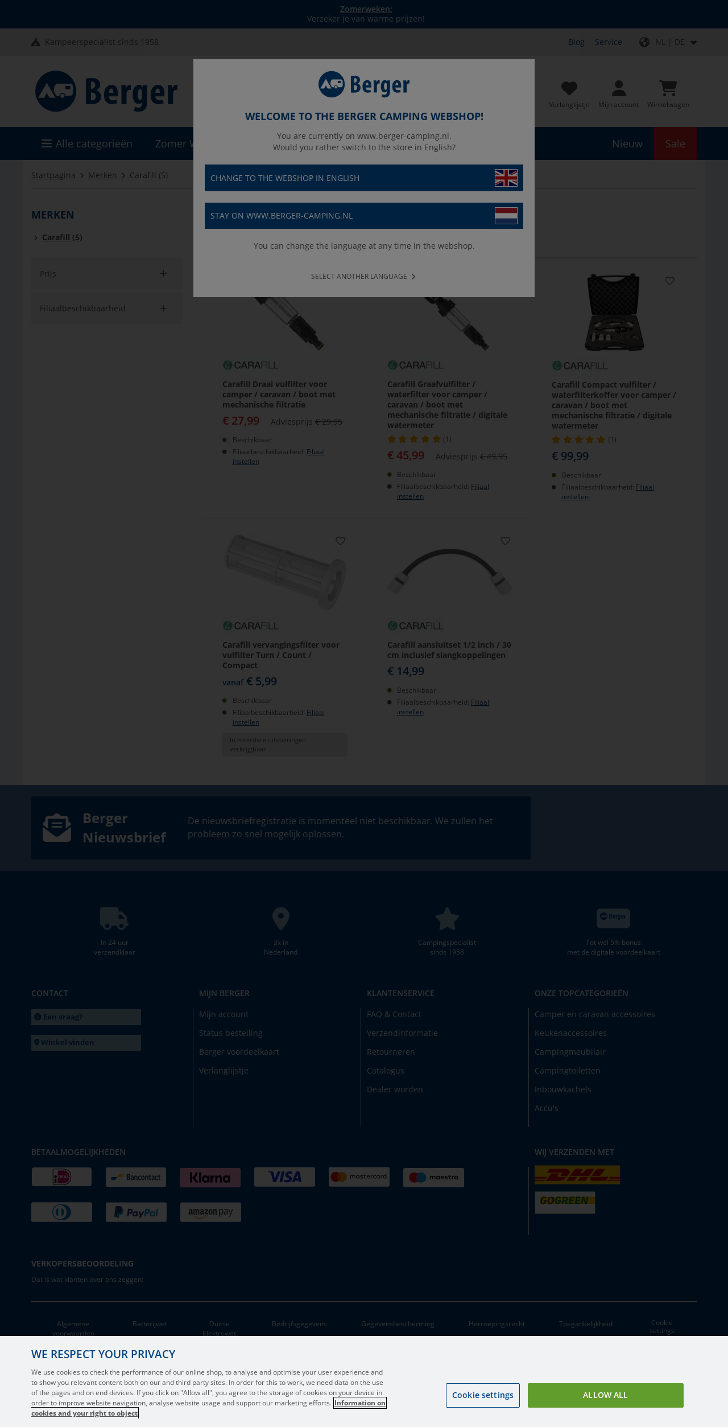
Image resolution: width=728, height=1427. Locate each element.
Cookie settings (483, 1394)
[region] (364, 1381)
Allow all (605, 1394)
